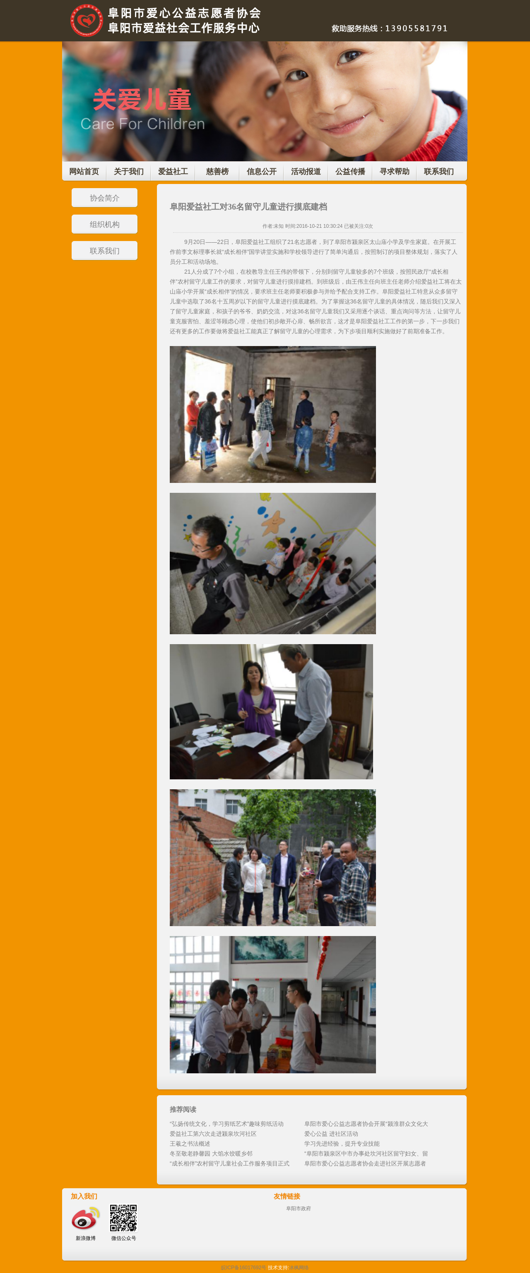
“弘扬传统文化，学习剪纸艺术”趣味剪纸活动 (227, 1123)
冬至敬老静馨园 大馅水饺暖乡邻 (211, 1153)
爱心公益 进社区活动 (331, 1133)
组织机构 (105, 224)
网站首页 (84, 171)
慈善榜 (217, 171)
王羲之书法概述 (190, 1143)
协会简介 (105, 198)
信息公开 (262, 171)
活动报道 (306, 171)
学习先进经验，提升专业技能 (342, 1143)
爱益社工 (173, 171)
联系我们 (439, 171)
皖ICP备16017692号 (243, 1268)
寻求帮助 (395, 171)
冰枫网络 (299, 1268)
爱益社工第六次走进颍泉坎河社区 (213, 1133)
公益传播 (350, 171)
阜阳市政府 (298, 1208)
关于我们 (129, 171)
